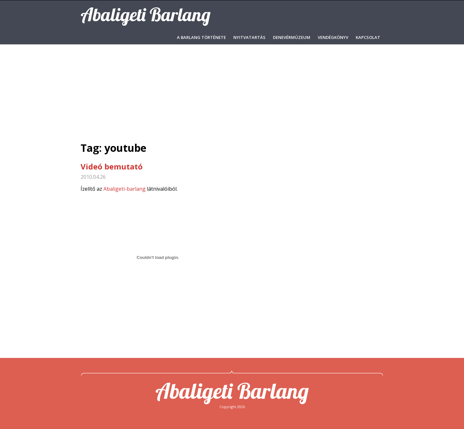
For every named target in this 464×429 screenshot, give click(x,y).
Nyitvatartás (249, 37)
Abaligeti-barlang (124, 188)
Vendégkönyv (333, 37)
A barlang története (201, 37)
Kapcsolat (368, 37)
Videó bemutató (112, 166)
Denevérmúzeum (291, 37)
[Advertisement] (232, 93)
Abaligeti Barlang (232, 390)
